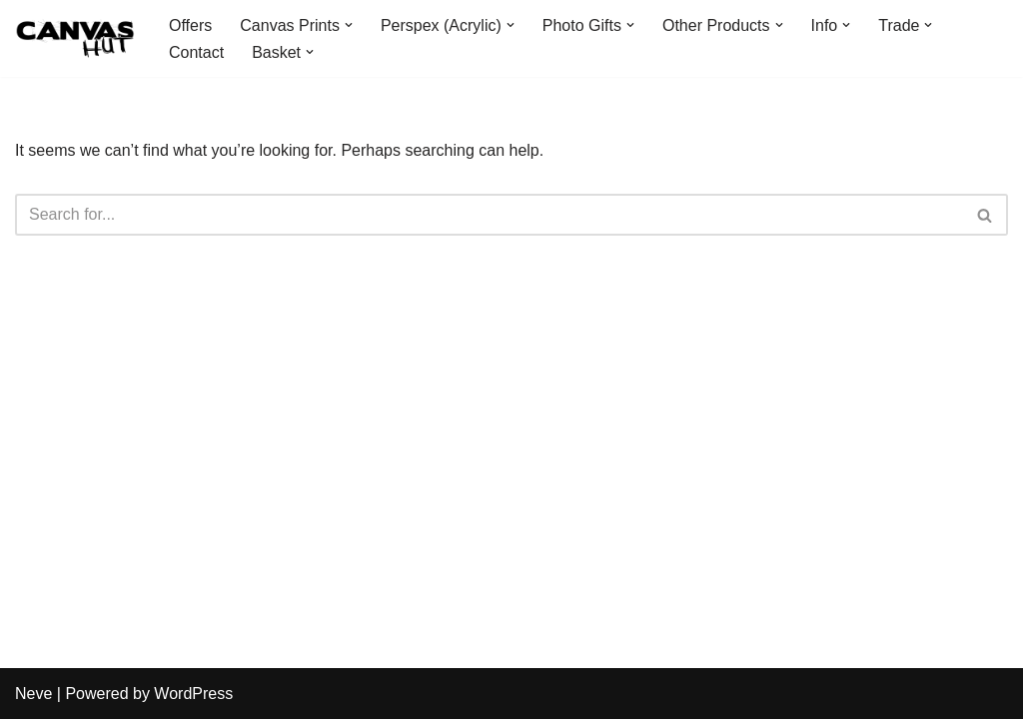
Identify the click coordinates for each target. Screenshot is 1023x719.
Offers (190, 25)
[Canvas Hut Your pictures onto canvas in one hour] (75, 38)
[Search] (489, 215)
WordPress (193, 693)
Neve (33, 693)
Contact (196, 52)
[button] (349, 25)
